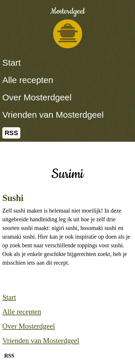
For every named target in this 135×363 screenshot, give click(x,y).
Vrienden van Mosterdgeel (53, 114)
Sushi (13, 198)
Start (11, 62)
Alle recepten (27, 80)
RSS (11, 133)
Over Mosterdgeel (36, 97)
